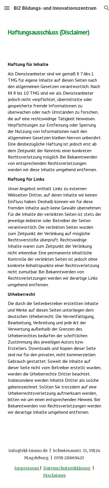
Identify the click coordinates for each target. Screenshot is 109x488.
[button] (7, 8)
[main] (54, 30)
